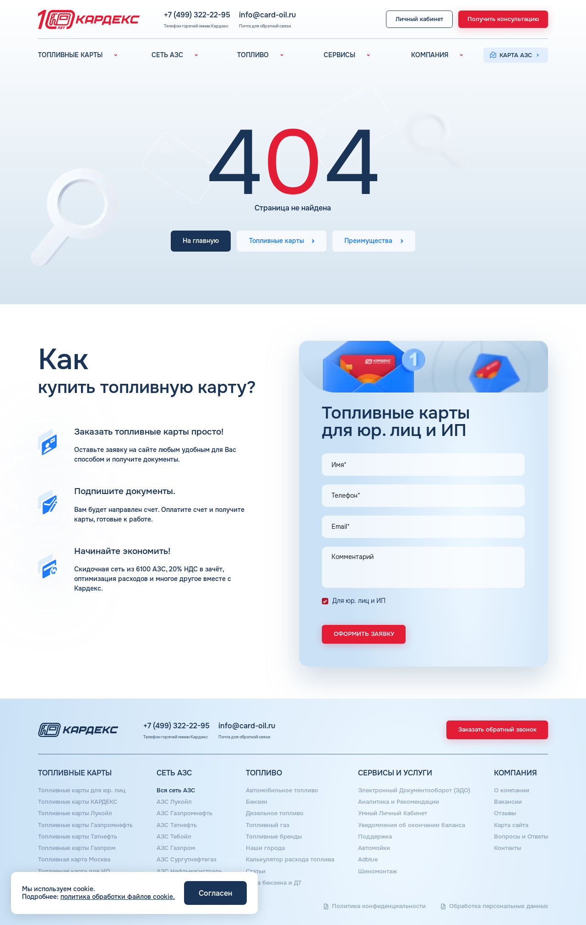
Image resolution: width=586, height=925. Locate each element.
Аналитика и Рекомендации (398, 802)
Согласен (215, 893)
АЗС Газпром (176, 848)
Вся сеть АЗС (176, 790)
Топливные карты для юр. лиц (81, 790)
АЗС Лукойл (174, 802)
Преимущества (368, 241)
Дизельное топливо (275, 813)
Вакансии (508, 802)
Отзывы (505, 813)
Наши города (265, 848)
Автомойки (374, 848)
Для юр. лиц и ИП (358, 601)
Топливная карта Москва (74, 859)
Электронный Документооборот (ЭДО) (414, 790)
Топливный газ (267, 825)
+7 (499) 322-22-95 (197, 15)
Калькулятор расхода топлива (290, 859)
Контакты (507, 848)
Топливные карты (276, 241)
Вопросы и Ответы (521, 836)
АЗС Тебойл (174, 836)
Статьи (256, 871)
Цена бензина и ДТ (274, 883)
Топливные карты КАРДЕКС (77, 802)
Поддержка (375, 836)
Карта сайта (511, 825)
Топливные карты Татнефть (77, 836)
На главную (201, 241)
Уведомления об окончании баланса (411, 825)
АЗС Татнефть (177, 825)
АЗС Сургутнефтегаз (187, 859)
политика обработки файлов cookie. (117, 897)
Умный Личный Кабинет (392, 813)
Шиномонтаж (377, 871)
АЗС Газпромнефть (184, 813)
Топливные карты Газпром (76, 848)
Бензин (256, 802)
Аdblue (368, 859)
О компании (511, 790)
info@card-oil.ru (267, 15)
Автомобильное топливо (282, 790)
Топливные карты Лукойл (75, 813)
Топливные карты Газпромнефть (85, 825)
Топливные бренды (274, 836)
